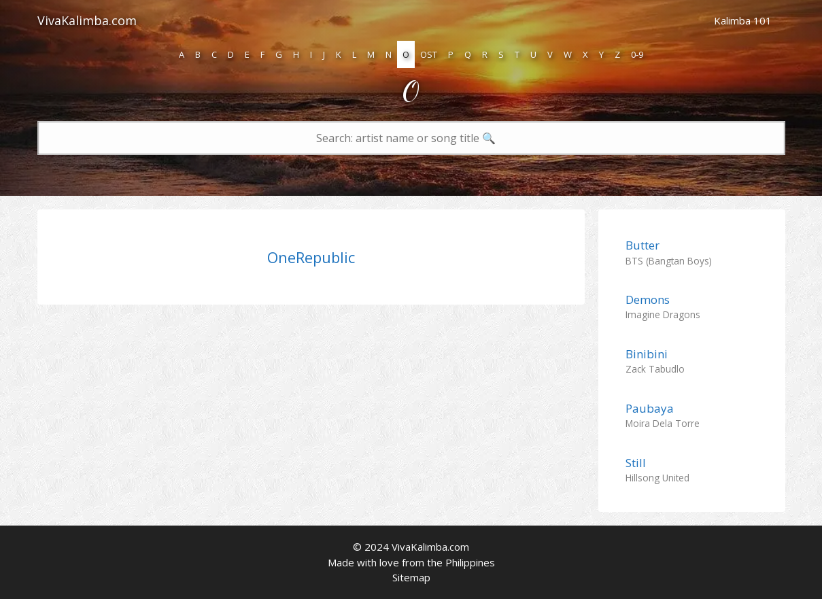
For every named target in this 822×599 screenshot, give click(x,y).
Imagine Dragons (663, 314)
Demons (648, 299)
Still (636, 462)
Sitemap (411, 577)
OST (428, 54)
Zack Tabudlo (655, 368)
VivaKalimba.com (87, 20)
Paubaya (650, 408)
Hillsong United (657, 477)
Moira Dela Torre (663, 423)
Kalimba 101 (743, 20)
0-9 (637, 54)
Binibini (647, 354)
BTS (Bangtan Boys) (669, 260)
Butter (643, 245)
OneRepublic (311, 257)
